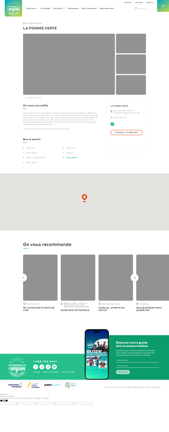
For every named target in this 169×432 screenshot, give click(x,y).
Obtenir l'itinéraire (126, 132)
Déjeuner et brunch (34, 97)
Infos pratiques (51, 372)
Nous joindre (68, 372)
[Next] (135, 278)
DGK (147, 387)
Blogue (36, 372)
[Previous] (23, 278)
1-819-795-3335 (119, 117)
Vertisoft (156, 387)
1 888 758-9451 (45, 361)
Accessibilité (71, 158)
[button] (84, 198)
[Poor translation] (5, 400)
